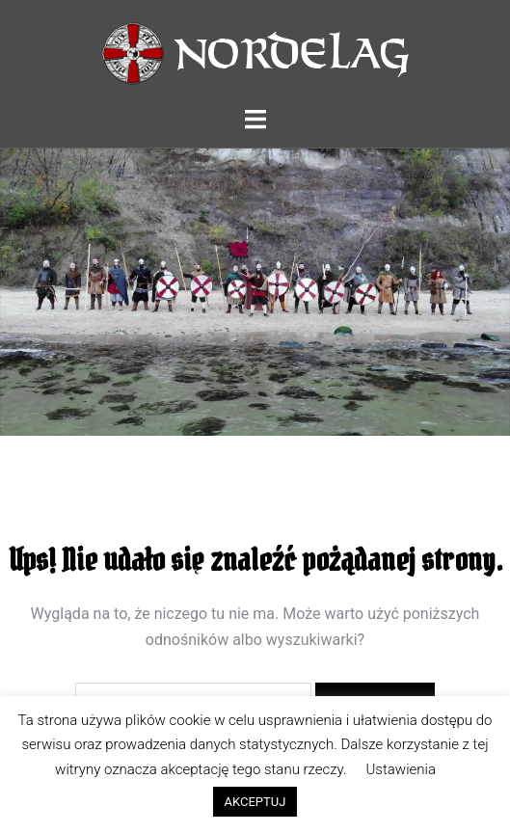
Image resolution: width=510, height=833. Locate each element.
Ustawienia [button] (401, 769)
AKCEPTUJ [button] (255, 801)
